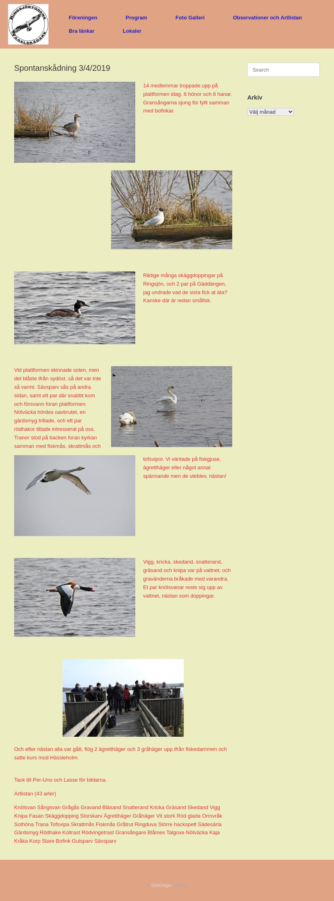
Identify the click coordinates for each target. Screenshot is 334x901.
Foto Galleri (189, 18)
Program (136, 18)
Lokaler (132, 31)
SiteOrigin (161, 885)
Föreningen (83, 18)
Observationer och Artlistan (267, 18)
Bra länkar (82, 31)
